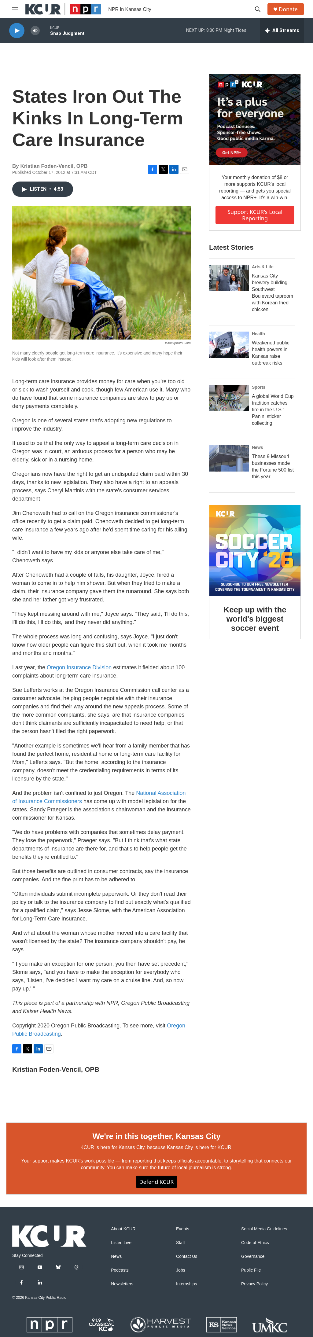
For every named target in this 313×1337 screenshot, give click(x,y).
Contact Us (186, 1256)
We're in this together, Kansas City (156, 1136)
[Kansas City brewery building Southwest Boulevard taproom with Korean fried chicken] (229, 278)
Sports (258, 387)
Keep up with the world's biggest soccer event (255, 619)
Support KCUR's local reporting (254, 215)
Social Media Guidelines (264, 1229)
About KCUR (123, 1229)
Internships (186, 1284)
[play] (17, 30)
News (257, 447)
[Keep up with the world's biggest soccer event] (254, 550)
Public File (251, 1270)
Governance (252, 1256)
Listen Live (121, 1242)
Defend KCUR (156, 1181)
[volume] (35, 31)
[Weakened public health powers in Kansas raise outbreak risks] (229, 345)
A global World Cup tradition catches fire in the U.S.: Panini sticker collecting (273, 410)
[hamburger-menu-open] (15, 9)
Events (182, 1229)
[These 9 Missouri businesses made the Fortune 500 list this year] (229, 458)
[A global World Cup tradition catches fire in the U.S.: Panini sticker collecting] (229, 398)
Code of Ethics (255, 1242)
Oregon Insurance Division (79, 667)
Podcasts (120, 1270)
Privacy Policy (254, 1284)
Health (258, 333)
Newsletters (122, 1284)
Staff (180, 1242)
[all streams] (282, 30)
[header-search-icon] (257, 9)
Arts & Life (263, 266)
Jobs (180, 1270)
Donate (288, 9)
